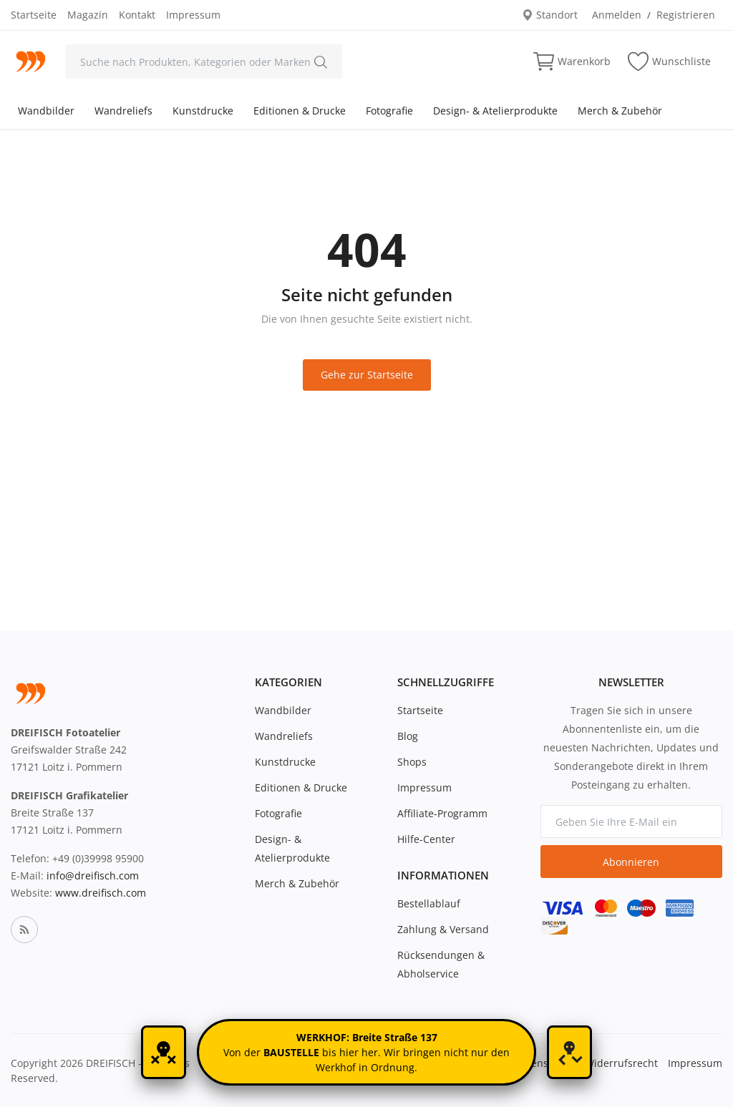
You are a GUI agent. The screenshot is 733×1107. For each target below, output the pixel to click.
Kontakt (137, 14)
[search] (320, 61)
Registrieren (685, 14)
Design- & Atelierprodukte (495, 110)
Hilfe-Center (426, 839)
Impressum (193, 14)
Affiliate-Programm (442, 813)
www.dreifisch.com (100, 892)
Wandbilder (46, 110)
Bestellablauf (428, 903)
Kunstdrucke (203, 110)
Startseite (34, 14)
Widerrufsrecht (621, 1063)
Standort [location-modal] (550, 14)
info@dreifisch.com (93, 875)
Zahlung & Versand (443, 929)
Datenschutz (545, 1063)
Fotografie (389, 110)
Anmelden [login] (616, 14)
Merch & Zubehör (620, 110)
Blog (407, 736)
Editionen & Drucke (299, 110)
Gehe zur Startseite (367, 374)
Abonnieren (631, 862)
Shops (412, 762)
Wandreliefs (123, 110)
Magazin (87, 14)
